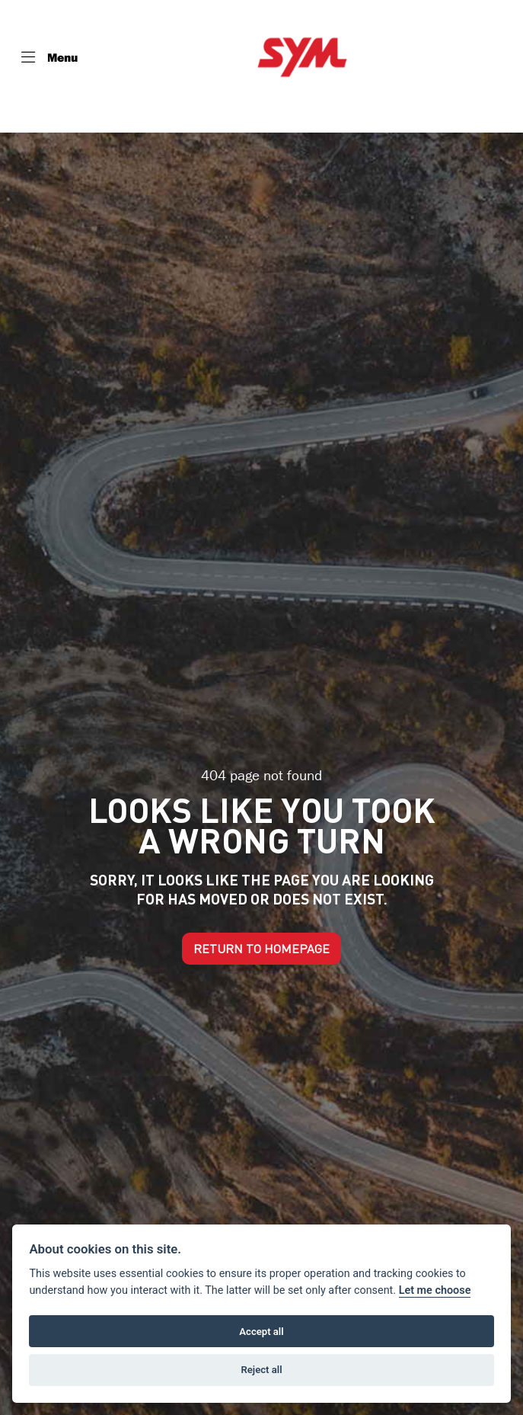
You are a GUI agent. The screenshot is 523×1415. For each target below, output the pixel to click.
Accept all (261, 1331)
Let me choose (435, 1290)
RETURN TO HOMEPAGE (261, 948)
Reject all (261, 1369)
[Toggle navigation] (49, 57)
